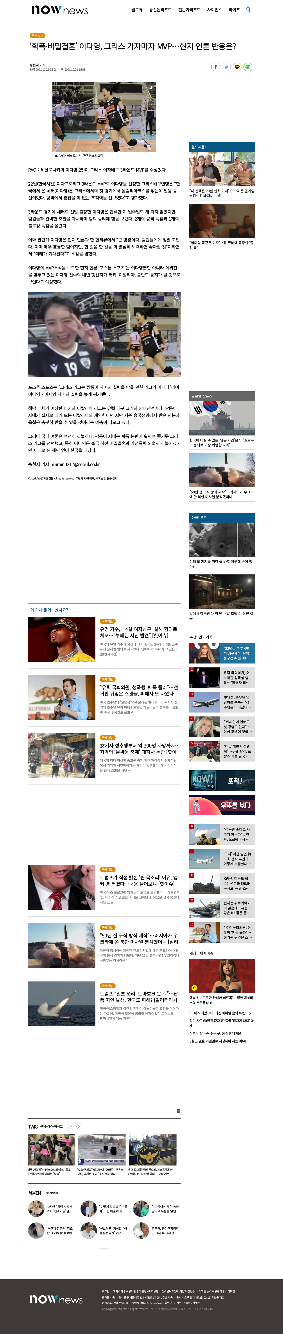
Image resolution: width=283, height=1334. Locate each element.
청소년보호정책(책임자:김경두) (178, 1291)
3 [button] (107, 1248)
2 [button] (104, 1248)
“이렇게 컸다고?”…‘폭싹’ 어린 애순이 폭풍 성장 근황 (113, 1211)
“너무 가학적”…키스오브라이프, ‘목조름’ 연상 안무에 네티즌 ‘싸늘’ (49, 1171)
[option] (50, 1156)
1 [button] (101, 1248)
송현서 (34, 65)
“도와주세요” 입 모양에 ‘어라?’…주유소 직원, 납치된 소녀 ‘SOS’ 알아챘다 (101, 1171)
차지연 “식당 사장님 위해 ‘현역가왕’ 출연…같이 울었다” (59, 1211)
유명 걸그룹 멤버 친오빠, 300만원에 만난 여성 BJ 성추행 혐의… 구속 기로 (151, 1171)
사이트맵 (230, 1291)
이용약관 (131, 1291)
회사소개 (118, 1291)
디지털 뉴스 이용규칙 (210, 1291)
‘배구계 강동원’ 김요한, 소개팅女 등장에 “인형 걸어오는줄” (60, 1232)
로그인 (105, 1291)
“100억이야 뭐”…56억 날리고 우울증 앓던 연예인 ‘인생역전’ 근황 (166, 1211)
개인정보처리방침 (148, 1291)
